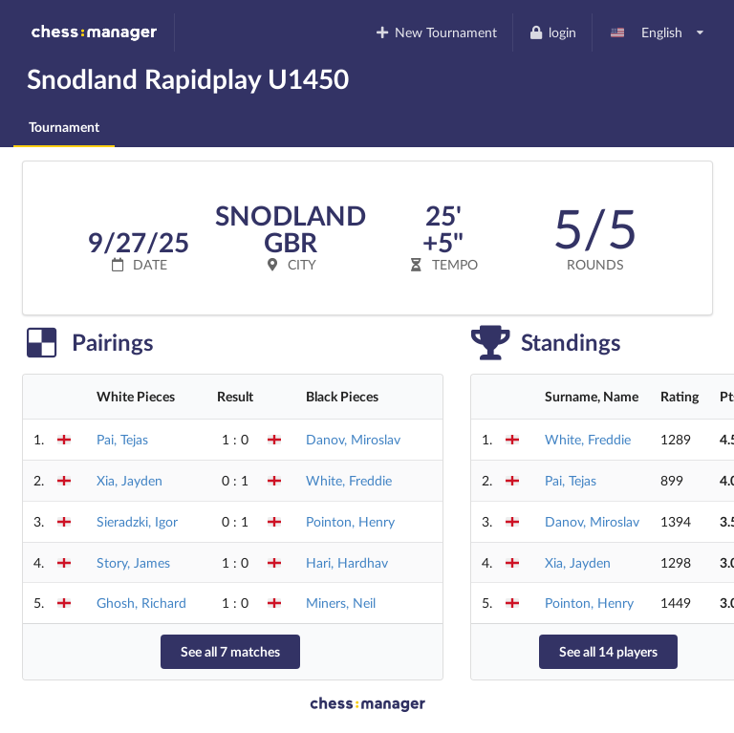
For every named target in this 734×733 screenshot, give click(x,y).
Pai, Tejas (122, 439)
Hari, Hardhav (347, 562)
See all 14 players (608, 651)
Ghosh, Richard (141, 602)
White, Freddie (349, 480)
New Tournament (436, 32)
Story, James (133, 562)
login (552, 32)
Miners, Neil (341, 602)
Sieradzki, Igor (137, 521)
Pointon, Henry (350, 521)
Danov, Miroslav (353, 439)
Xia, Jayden (129, 480)
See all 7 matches (230, 651)
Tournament (64, 127)
